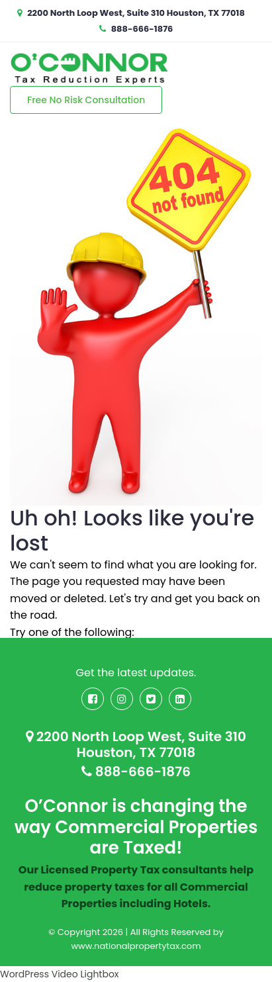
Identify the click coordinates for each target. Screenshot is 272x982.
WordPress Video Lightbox (59, 974)
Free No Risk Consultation (86, 100)
